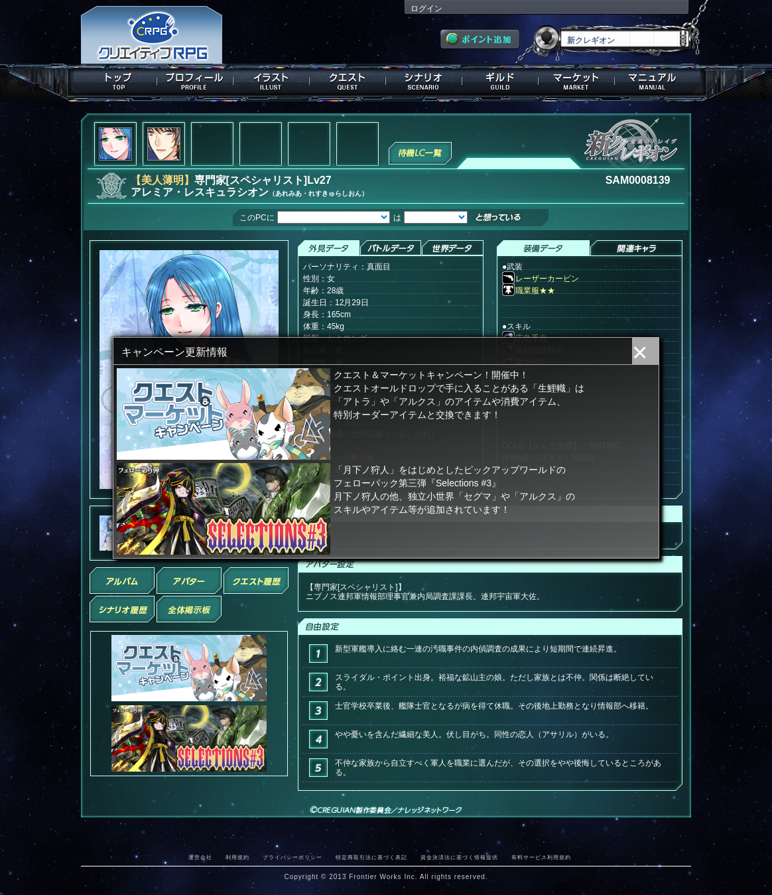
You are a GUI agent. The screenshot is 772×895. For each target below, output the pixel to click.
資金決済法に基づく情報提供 (459, 857)
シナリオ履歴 (122, 609)
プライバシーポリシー (292, 857)
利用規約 (237, 857)
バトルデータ (390, 248)
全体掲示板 (189, 609)
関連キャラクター (636, 248)
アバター (189, 580)
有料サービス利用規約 (541, 857)
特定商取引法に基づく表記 (371, 857)
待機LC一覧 (420, 152)
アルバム (122, 580)
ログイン (426, 8)
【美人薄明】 (162, 180)
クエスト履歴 (256, 580)
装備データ (543, 248)
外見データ (328, 248)
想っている (519, 218)
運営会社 (200, 857)
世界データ (452, 248)
